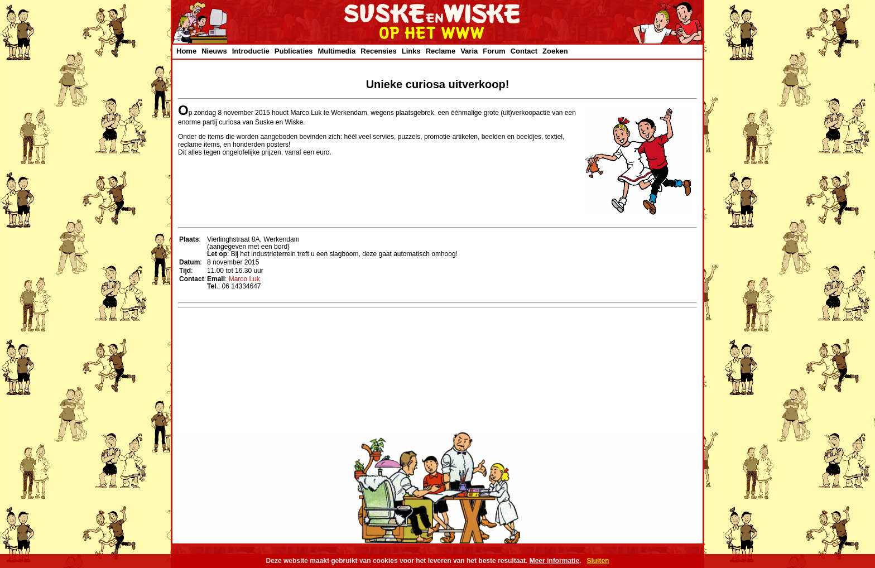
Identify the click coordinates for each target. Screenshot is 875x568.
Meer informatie (554, 561)
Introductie (251, 51)
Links (411, 51)
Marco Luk (244, 279)
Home (186, 51)
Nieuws (214, 51)
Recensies (378, 51)
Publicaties (294, 51)
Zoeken (555, 51)
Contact (524, 51)
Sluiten (597, 561)
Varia (469, 51)
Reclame (440, 51)
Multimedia (336, 51)
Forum (494, 51)
